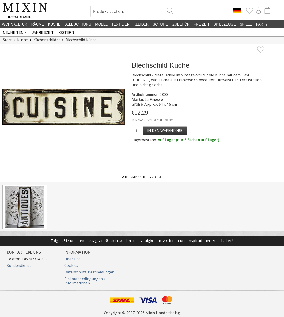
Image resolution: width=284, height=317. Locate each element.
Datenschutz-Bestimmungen (89, 272)
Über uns (72, 258)
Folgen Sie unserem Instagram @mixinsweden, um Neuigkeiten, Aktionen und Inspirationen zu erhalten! (142, 240)
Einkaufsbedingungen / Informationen (84, 280)
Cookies (71, 265)
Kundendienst (19, 265)
